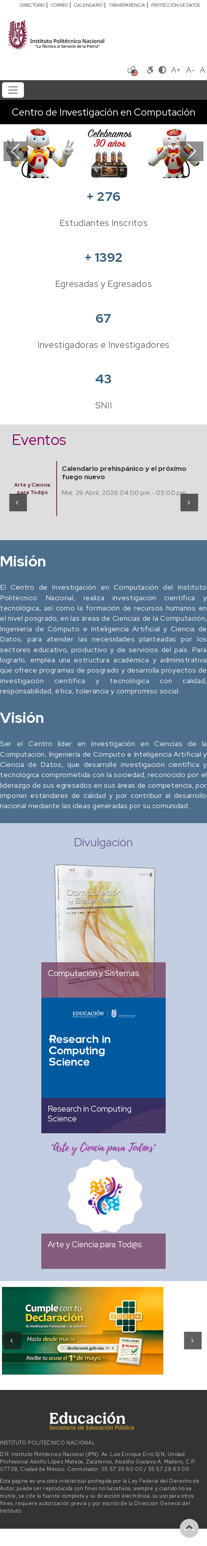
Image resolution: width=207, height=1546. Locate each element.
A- (190, 70)
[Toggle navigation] (13, 90)
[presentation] (17, 502)
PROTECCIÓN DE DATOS (175, 5)
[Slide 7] (139, 167)
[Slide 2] (68, 167)
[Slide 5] (110, 167)
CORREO (59, 5)
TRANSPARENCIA (127, 5)
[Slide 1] (54, 167)
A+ (176, 70)
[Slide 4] (96, 167)
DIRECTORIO (32, 5)
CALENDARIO (88, 5)
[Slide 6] (125, 167)
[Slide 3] (82, 167)
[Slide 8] (153, 167)
